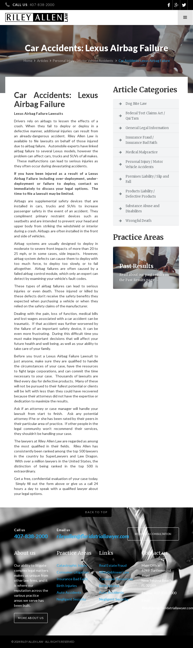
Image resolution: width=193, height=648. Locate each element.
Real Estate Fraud (113, 565)
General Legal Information (147, 128)
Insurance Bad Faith (72, 579)
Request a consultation (153, 533)
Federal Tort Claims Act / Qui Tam (145, 116)
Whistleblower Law (114, 572)
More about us (31, 617)
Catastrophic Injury (72, 565)
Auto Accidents (69, 592)
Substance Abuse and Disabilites (142, 208)
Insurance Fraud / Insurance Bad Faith (141, 140)
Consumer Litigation (72, 572)
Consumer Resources (116, 579)
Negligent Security (71, 599)
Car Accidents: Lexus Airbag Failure (144, 61)
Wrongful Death (138, 221)
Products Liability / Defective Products (141, 194)
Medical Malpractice (142, 152)
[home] (36, 16)
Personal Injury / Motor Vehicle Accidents (83, 61)
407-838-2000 (31, 536)
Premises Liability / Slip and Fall (147, 179)
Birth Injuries (67, 585)
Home (28, 61)
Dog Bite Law (136, 104)
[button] (185, 17)
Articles (42, 61)
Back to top (96, 512)
